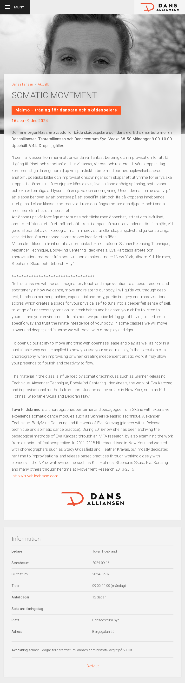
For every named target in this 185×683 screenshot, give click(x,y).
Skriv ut (92, 666)
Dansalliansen (22, 84)
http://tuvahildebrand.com (35, 476)
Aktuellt (43, 84)
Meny (14, 6)
